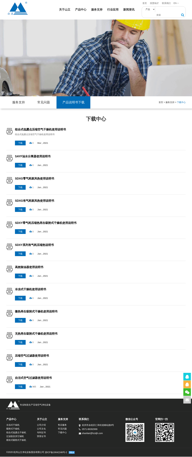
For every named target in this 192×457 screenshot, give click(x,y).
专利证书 (42, 433)
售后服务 (64, 425)
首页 (144, 3)
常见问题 (44, 102)
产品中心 (81, 9)
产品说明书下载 (75, 102)
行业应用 (113, 9)
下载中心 (181, 102)
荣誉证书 (42, 436)
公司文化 (42, 429)
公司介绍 (42, 425)
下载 (20, 143)
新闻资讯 (129, 9)
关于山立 (65, 9)
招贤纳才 (154, 3)
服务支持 (97, 9)
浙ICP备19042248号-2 (56, 452)
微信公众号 (135, 419)
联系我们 (166, 3)
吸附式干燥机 (13, 429)
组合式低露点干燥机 (16, 433)
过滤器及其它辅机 (15, 436)
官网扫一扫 (166, 419)
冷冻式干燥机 (13, 425)
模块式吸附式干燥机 (16, 440)
